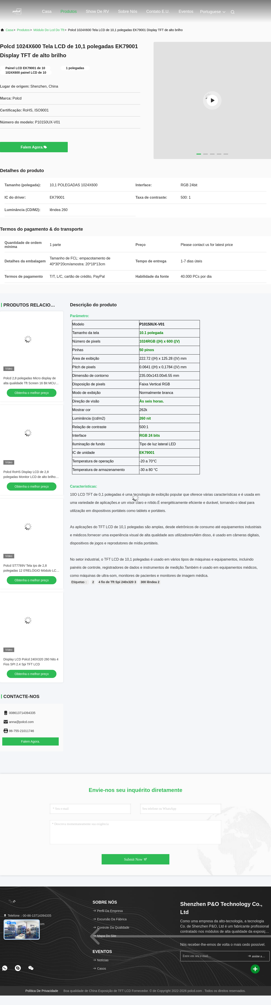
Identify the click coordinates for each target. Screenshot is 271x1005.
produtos (23, 30)
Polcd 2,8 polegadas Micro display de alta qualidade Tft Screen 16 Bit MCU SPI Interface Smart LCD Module (29, 383)
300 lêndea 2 (150, 582)
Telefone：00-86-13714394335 (27, 915)
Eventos (186, 11)
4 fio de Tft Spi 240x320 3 (117, 582)
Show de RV (97, 11)
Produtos (69, 11)
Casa (46, 11)
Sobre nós (127, 11)
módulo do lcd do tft (48, 30)
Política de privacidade (41, 991)
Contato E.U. (158, 11)
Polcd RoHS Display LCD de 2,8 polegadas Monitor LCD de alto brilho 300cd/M (29, 477)
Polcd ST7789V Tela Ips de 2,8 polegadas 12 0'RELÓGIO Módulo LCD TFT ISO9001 (30, 570)
